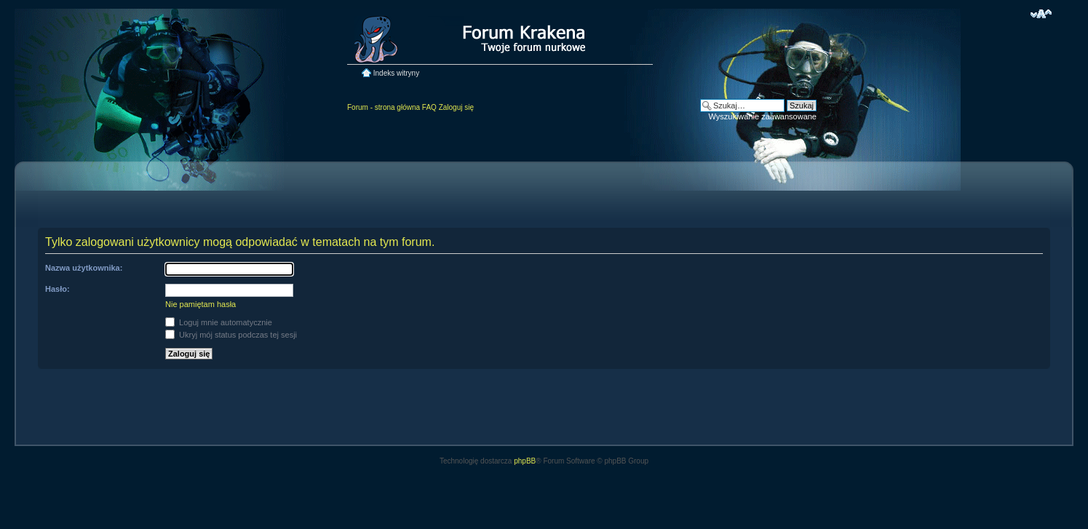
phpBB (525, 461)
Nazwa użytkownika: (83, 267)
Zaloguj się (456, 107)
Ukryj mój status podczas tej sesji (231, 334)
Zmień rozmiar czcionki (1041, 13)
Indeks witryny (396, 73)
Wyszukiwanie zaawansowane (763, 116)
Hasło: (57, 289)
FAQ (429, 107)
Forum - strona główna (383, 107)
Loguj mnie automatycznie (218, 322)
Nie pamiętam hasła (200, 304)
